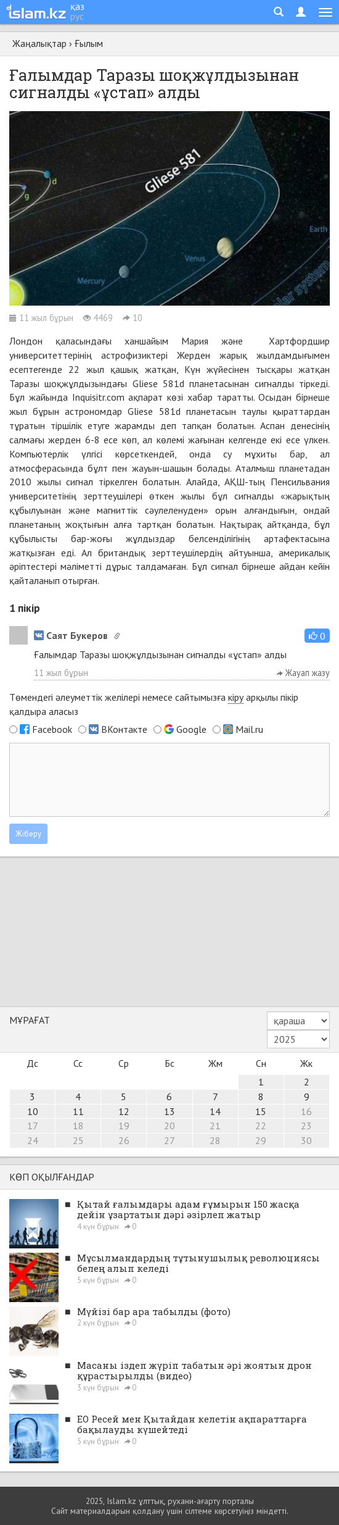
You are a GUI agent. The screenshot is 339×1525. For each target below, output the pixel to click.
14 (215, 1111)
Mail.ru (249, 729)
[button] (317, 636)
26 (123, 1140)
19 (123, 1125)
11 (78, 1111)
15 (260, 1111)
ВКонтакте (124, 729)
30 (306, 1140)
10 (32, 1111)
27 (169, 1140)
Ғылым (89, 43)
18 (78, 1125)
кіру (235, 697)
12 (123, 1111)
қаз (77, 6)
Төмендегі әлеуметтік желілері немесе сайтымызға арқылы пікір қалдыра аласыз (153, 704)
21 (215, 1125)
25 (78, 1140)
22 (260, 1125)
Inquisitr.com (98, 397)
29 (260, 1140)
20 (169, 1125)
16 (306, 1111)
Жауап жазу (303, 673)
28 (215, 1140)
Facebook (52, 729)
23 (306, 1125)
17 (32, 1125)
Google (191, 729)
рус (77, 16)
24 (32, 1140)
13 (169, 1111)
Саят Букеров (71, 635)
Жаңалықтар (39, 43)
